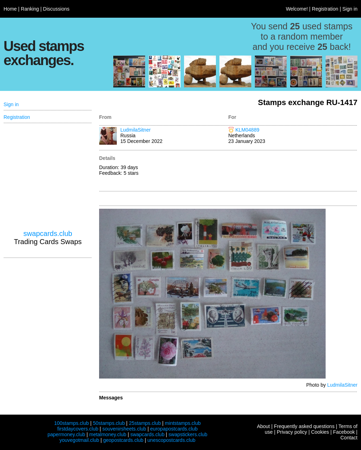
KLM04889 (247, 130)
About (263, 426)
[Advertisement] (292, 171)
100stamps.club (71, 423)
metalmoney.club (107, 434)
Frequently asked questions (304, 426)
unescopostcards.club (171, 440)
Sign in (349, 9)
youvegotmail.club (79, 440)
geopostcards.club (123, 440)
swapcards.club (47, 233)
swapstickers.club (187, 434)
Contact (348, 437)
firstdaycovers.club (77, 429)
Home (10, 9)
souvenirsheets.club (124, 429)
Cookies (320, 432)
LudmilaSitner (135, 130)
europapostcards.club (173, 429)
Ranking (30, 9)
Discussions (56, 9)
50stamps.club (109, 423)
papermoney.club (66, 434)
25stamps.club (145, 423)
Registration (325, 9)
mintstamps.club (183, 423)
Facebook (344, 432)
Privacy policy (292, 432)
